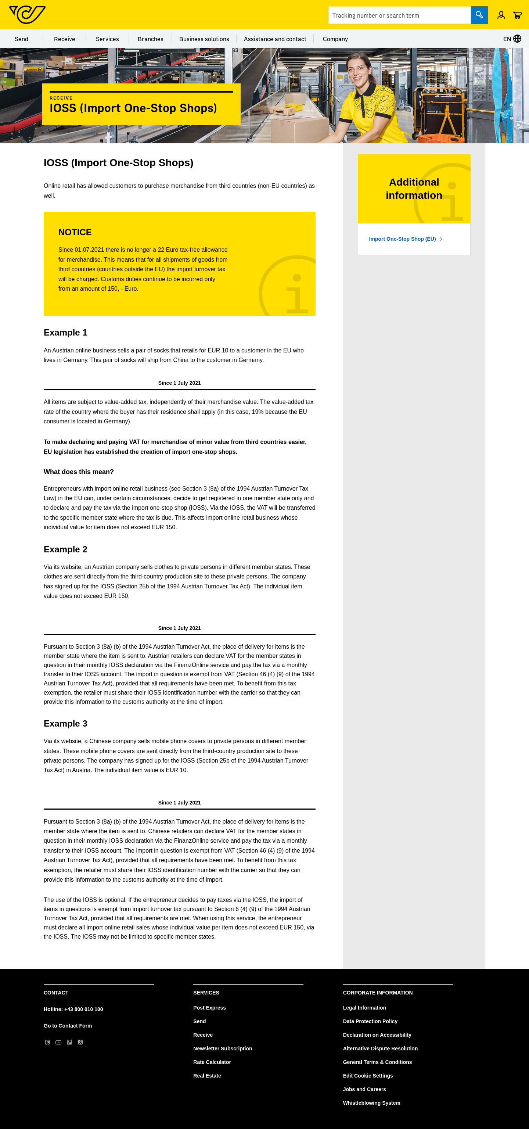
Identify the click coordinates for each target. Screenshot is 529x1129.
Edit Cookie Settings (368, 1076)
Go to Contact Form (68, 1026)
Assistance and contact (275, 39)
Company (335, 39)
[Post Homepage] (27, 14)
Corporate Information (378, 993)
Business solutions (204, 39)
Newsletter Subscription (222, 1048)
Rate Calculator (212, 1062)
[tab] (180, 383)
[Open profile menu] (501, 14)
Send (21, 39)
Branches (150, 39)
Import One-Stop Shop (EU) (402, 239)
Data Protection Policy (370, 1021)
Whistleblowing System (371, 1103)
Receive (64, 39)
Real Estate (207, 1076)
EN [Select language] (512, 38)
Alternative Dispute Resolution (380, 1048)
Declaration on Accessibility (377, 1035)
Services (107, 39)
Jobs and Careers (364, 1089)
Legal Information (364, 1008)
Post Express (209, 1008)
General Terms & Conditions (377, 1062)
